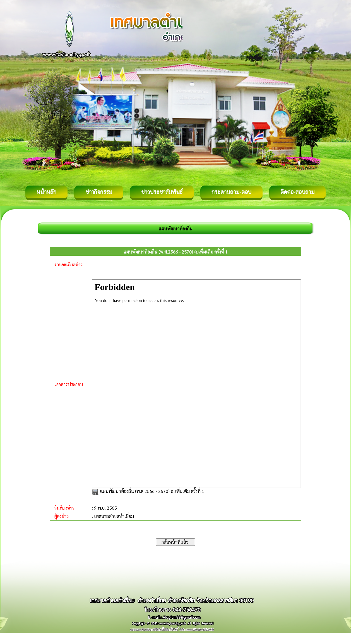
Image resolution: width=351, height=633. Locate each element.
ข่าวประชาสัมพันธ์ (161, 191)
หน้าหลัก (46, 191)
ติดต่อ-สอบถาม (297, 191)
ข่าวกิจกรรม (98, 191)
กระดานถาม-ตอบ (231, 191)
